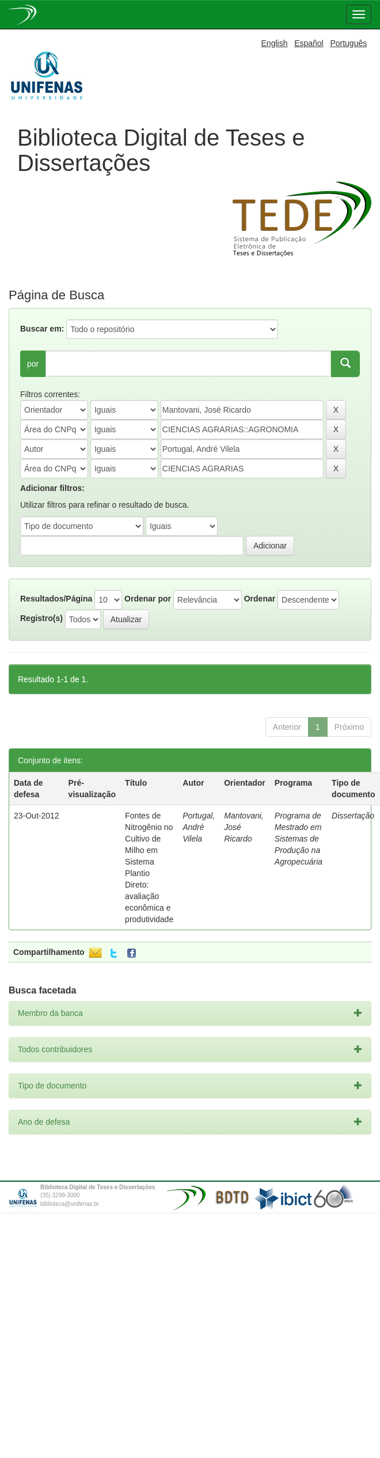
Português (348, 43)
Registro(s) (41, 618)
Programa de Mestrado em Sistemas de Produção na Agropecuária (298, 838)
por (33, 363)
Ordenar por (147, 598)
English (274, 43)
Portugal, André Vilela (199, 827)
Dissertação (353, 815)
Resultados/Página (56, 598)
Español (309, 43)
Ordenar (259, 598)
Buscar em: (42, 328)
